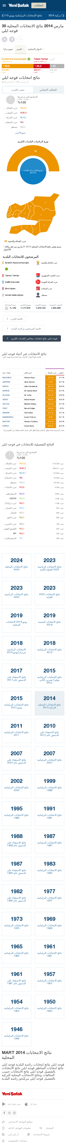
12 (35, 151)
